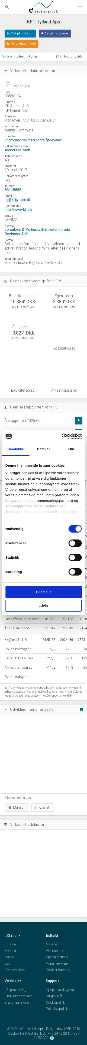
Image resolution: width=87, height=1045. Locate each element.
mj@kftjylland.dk (18, 200)
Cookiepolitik (55, 1002)
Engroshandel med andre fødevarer (33, 140)
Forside (10, 944)
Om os (10, 957)
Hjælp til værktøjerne (60, 990)
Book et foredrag (58, 970)
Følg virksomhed (21, 43)
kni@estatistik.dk (34, 1033)
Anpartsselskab (17, 150)
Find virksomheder (18, 996)
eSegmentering (15, 990)
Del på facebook (55, 33)
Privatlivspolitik (57, 1009)
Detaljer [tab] (43, 449)
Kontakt (10, 951)
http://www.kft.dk (18, 209)
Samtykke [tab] (15, 449)
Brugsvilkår (54, 996)
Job (7, 963)
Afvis (43, 606)
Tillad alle (43, 592)
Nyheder (52, 944)
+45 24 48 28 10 (59, 1033)
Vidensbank (54, 951)
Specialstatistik (57, 957)
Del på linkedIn (20, 33)
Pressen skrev (15, 970)
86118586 (13, 190)
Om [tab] (71, 449)
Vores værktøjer (57, 963)
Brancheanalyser (17, 1002)
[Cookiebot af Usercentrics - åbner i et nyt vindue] (62, 436)
